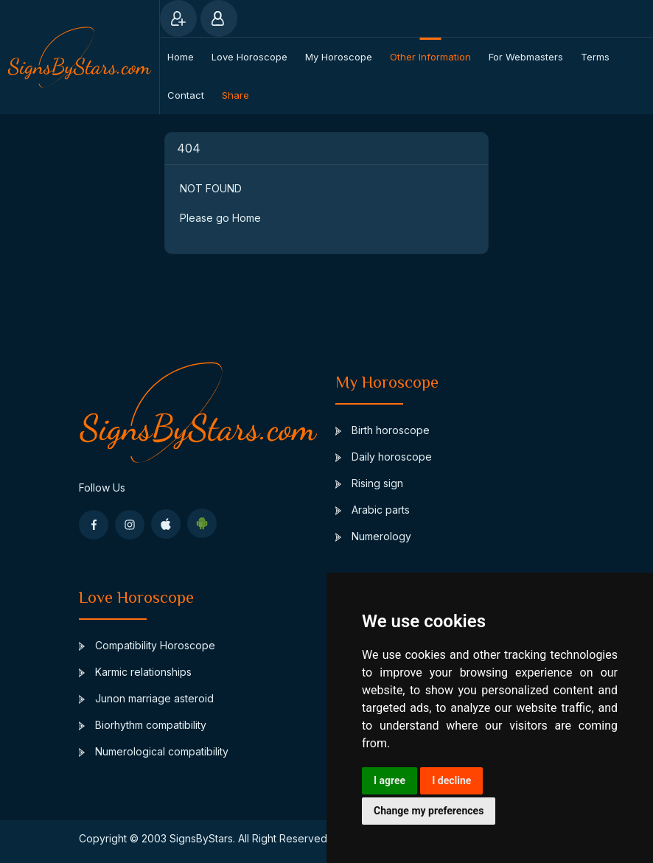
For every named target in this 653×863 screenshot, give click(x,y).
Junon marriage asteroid (146, 698)
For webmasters (526, 57)
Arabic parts (372, 509)
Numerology (373, 536)
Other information (430, 57)
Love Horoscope (249, 57)
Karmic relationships (135, 671)
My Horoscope (338, 57)
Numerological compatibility (153, 751)
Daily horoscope (383, 456)
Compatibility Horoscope (147, 645)
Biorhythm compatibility (142, 725)
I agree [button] (389, 780)
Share (235, 95)
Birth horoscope (382, 430)
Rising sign (369, 483)
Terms (595, 57)
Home (180, 57)
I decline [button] (451, 780)
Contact (185, 95)
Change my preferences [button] (428, 811)
